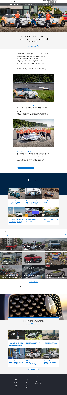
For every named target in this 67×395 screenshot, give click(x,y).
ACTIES (25, 4)
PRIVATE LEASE (30, 4)
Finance (35, 4)
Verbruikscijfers (54, 0)
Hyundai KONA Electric (35, 287)
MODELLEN (21, 4)
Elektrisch (55, 4)
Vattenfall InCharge (27, 287)
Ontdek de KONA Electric (26, 167)
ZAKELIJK (50, 4)
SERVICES (39, 4)
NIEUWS (43, 4)
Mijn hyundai (49, 0)
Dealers (45, 0)
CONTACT (46, 4)
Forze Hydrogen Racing (37, 56)
